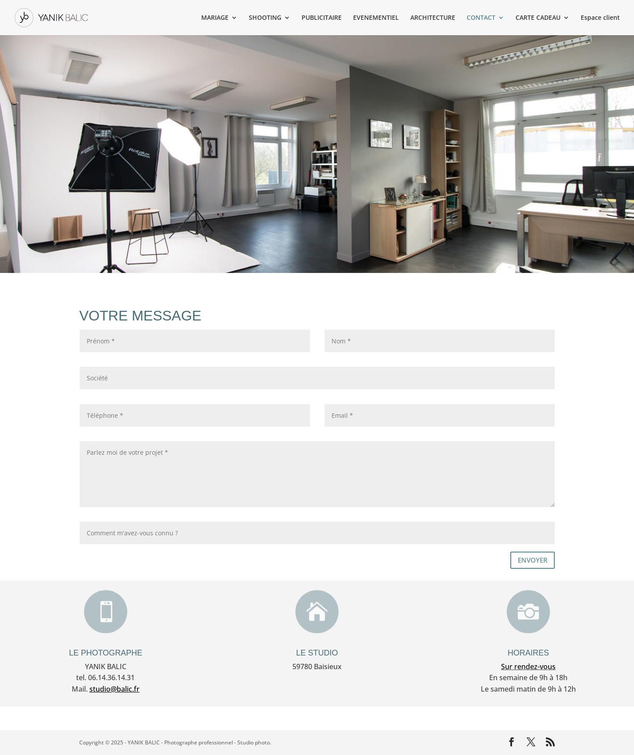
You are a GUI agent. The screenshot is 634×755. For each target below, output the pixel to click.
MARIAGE (215, 18)
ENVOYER (532, 560)
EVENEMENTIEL (376, 18)
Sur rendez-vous (528, 666)
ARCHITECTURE (432, 18)
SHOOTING (265, 18)
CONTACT (481, 18)
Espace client (600, 18)
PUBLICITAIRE (322, 18)
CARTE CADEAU (538, 18)
